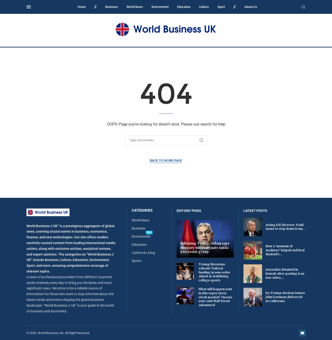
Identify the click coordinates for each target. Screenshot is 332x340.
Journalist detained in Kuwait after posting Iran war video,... (285, 273)
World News (134, 7)
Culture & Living (143, 252)
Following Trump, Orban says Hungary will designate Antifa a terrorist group (204, 247)
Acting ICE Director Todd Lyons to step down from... (286, 227)
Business (111, 7)
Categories (142, 210)
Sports (137, 260)
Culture (204, 7)
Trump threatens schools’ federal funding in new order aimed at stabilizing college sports (214, 272)
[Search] (303, 7)
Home (82, 7)
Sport (221, 7)
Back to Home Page (166, 160)
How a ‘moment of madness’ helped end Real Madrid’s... (285, 250)
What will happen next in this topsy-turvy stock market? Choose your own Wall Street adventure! (215, 297)
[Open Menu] (28, 7)
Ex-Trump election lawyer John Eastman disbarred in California (285, 297)
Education (183, 7)
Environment (160, 7)
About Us (250, 7)
